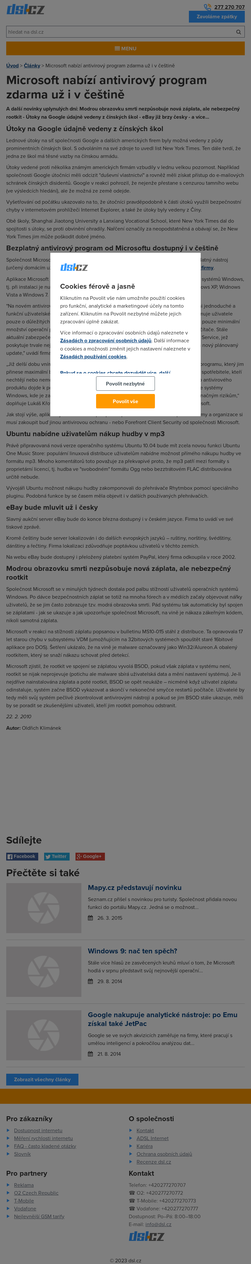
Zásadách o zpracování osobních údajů (105, 340)
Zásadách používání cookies (93, 356)
